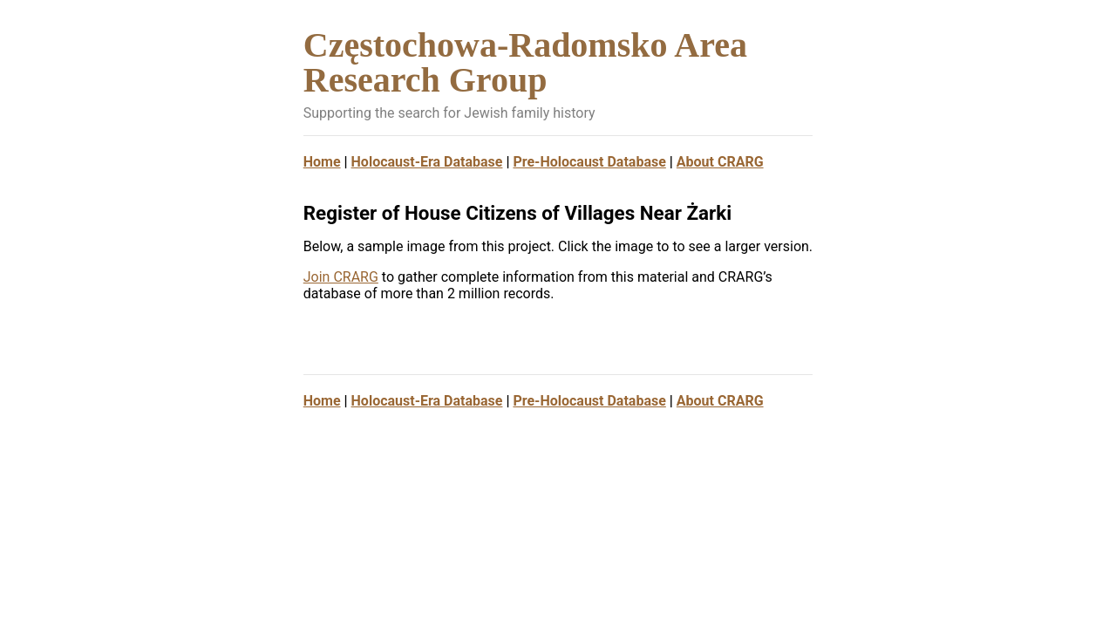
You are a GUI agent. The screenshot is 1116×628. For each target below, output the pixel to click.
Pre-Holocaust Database (589, 162)
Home (322, 162)
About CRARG (720, 162)
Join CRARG (340, 277)
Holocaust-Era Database (427, 162)
